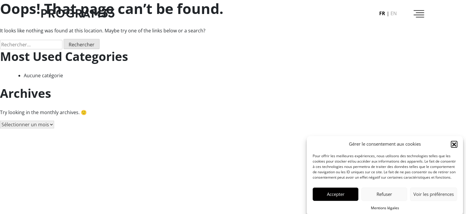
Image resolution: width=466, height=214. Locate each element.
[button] (454, 145)
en (394, 13)
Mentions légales (385, 209)
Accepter (335, 195)
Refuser (384, 195)
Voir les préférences (433, 195)
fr (382, 13)
